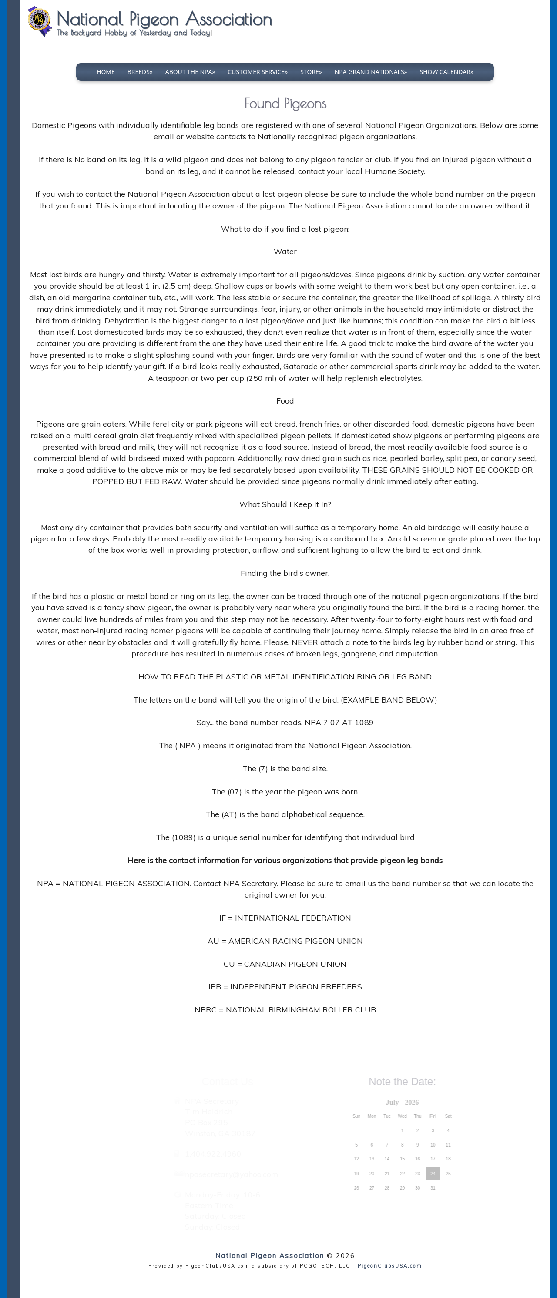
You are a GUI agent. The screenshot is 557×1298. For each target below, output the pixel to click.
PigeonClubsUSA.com (390, 1266)
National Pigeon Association (269, 1255)
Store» (311, 71)
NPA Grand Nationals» (371, 71)
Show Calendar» (446, 71)
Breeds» (140, 71)
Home (106, 71)
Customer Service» (258, 71)
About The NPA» (190, 71)
